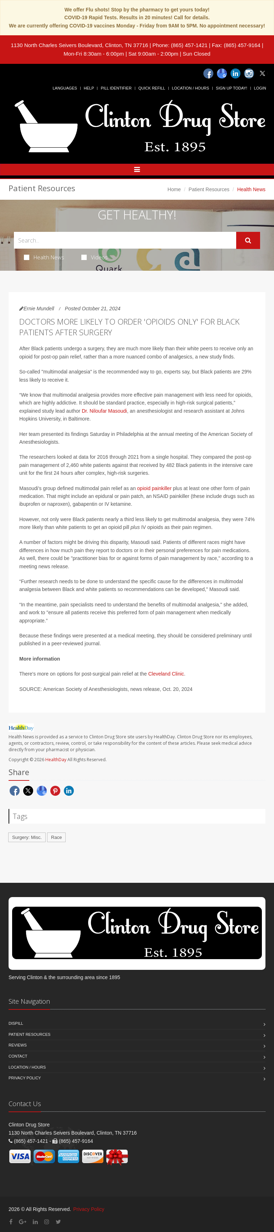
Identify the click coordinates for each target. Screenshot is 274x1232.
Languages (64, 88)
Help (89, 88)
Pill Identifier (116, 88)
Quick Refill (151, 88)
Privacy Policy (25, 1078)
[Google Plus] (22, 1222)
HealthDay (55, 760)
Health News (44, 257)
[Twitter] (263, 73)
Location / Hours (190, 88)
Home (174, 189)
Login (260, 88)
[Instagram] (249, 73)
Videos (94, 257)
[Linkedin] (235, 73)
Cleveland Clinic (166, 674)
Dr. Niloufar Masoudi (104, 411)
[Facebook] (208, 73)
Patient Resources (209, 189)
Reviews (18, 1045)
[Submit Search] (248, 240)
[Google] (222, 73)
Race (56, 837)
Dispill (16, 1023)
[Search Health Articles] (125, 240)
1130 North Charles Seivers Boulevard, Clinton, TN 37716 (79, 45)
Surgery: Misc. (27, 837)
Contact (18, 1056)
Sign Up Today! (231, 88)
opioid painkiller (154, 488)
